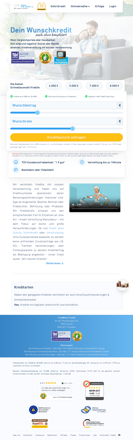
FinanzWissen (84, 435)
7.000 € (94, 85)
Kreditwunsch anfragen (66, 137)
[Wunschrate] (63, 121)
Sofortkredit (30, 232)
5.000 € (73, 85)
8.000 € (114, 85)
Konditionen (27, 435)
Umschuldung (54, 232)
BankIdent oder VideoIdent (38, 169)
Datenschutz (52, 435)
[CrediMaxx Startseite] (24, 6)
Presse (73, 435)
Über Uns (16, 435)
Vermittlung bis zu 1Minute (104, 162)
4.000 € (53, 85)
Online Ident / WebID (108, 435)
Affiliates (63, 435)
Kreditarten (23, 287)
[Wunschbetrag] (63, 105)
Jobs (95, 435)
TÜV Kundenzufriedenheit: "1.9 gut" (43, 162)
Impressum (39, 435)
